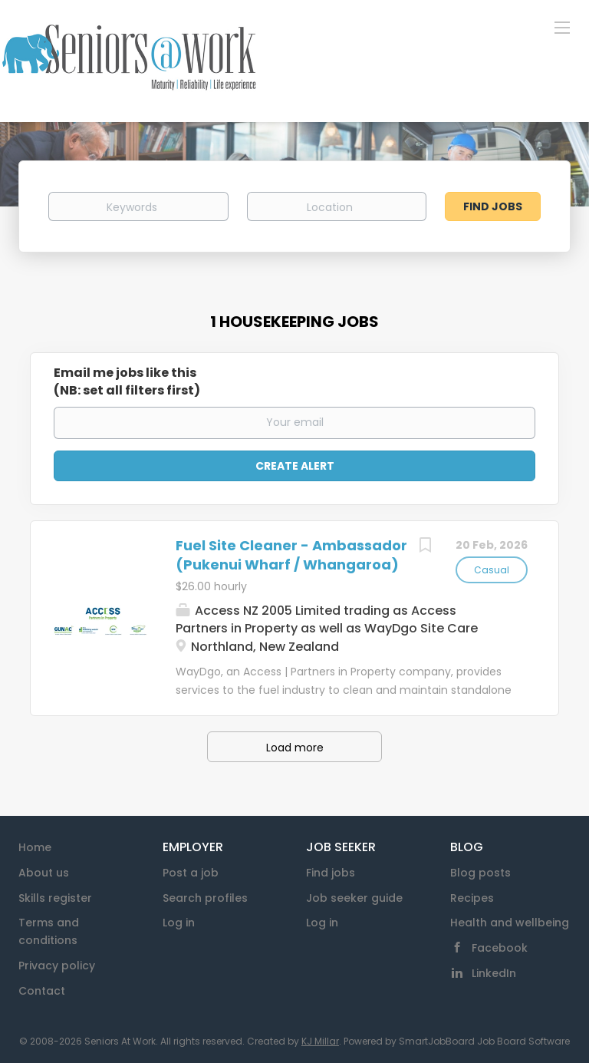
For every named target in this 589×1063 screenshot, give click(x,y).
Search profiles (205, 898)
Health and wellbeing (509, 922)
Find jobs (330, 872)
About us (43, 872)
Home (34, 847)
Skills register (55, 898)
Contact (41, 991)
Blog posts (480, 872)
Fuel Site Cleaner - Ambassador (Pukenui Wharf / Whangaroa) (291, 555)
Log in (179, 922)
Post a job (191, 872)
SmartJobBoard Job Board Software (484, 1041)
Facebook (500, 948)
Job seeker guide (354, 898)
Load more (295, 747)
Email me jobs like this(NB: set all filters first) (127, 382)
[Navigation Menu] (562, 26)
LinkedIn (494, 973)
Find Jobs (492, 206)
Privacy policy (56, 965)
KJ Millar (320, 1041)
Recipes (472, 898)
